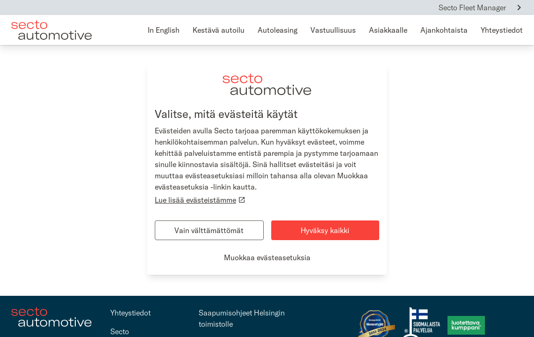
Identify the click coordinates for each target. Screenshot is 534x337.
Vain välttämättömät (209, 230)
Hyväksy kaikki (325, 230)
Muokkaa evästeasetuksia (267, 257)
